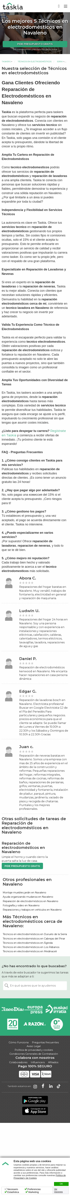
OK (61, 1184)
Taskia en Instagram (35, 1086)
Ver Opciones (58, 1190)
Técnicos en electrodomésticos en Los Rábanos (31, 947)
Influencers (38, 1062)
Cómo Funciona (19, 1042)
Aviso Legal (34, 1046)
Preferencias (34, 1189)
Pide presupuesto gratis (35, 44)
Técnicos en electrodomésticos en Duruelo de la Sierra (35, 934)
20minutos (13, 1024)
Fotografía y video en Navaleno (21, 905)
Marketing (33, 1192)
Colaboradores (18, 1062)
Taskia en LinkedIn (51, 1086)
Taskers (6, 61)
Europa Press (35, 1010)
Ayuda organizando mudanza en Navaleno (28, 896)
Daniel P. (28, 659)
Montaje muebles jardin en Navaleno (24, 892)
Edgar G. (27, 691)
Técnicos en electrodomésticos (34, 61)
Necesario (12, 1189)
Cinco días (13, 1010)
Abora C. (27, 578)
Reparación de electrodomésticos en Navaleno (30, 901)
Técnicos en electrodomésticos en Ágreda (28, 942)
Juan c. (26, 747)
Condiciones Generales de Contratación (34, 1053)
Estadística (13, 1192)
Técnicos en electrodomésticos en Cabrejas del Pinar (34, 938)
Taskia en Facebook (43, 1086)
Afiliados (53, 1062)
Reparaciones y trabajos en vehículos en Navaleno (32, 909)
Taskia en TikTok (59, 1086)
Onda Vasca (57, 1024)
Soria (60, 61)
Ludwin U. (29, 611)
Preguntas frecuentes (45, 1042)
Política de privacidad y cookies (34, 1049)
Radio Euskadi (57, 1010)
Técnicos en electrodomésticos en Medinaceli (30, 951)
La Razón (35, 1024)
